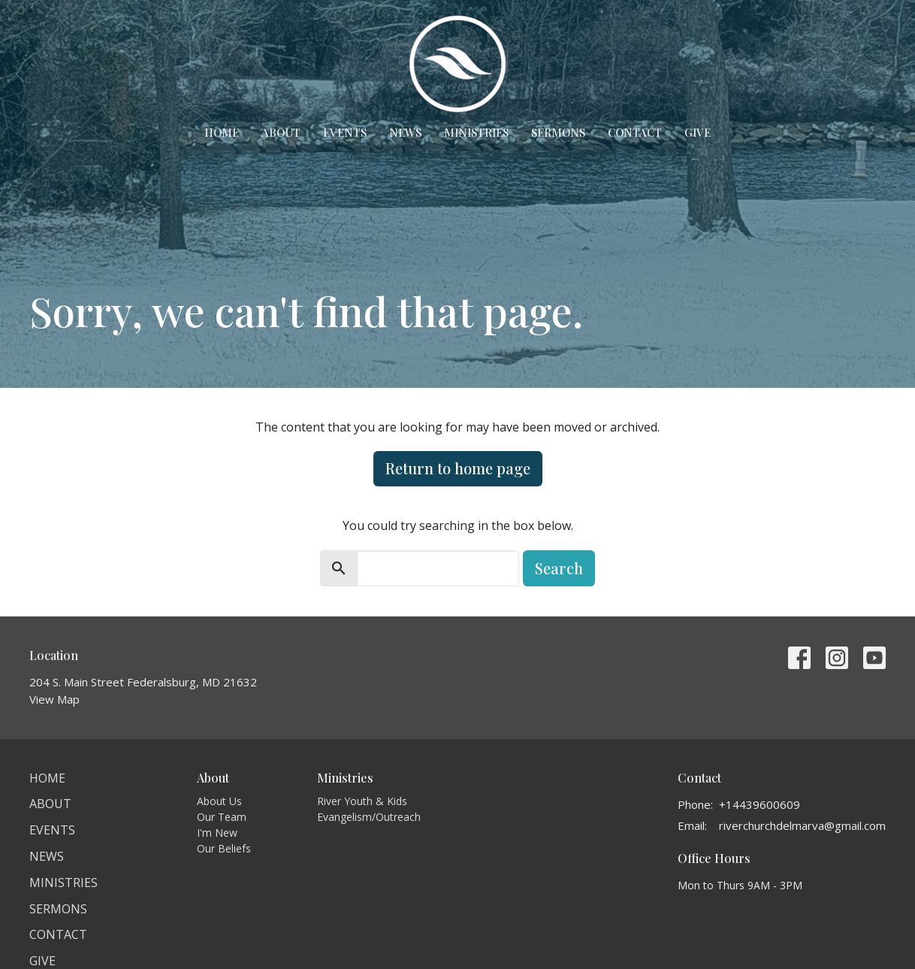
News (405, 132)
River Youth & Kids (362, 801)
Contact (635, 132)
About (280, 132)
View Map (54, 699)
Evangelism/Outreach (369, 817)
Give (697, 132)
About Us (219, 801)
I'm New (217, 832)
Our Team (221, 817)
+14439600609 (759, 804)
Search (559, 568)
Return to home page (457, 468)
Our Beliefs (224, 848)
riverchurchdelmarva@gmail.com (802, 825)
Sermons (558, 132)
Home (221, 132)
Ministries (476, 132)
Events (345, 132)
